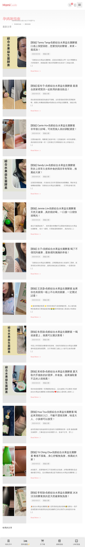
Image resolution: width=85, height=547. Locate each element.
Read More (36, 71)
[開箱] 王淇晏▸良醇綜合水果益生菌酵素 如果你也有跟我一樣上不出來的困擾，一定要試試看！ (54, 292)
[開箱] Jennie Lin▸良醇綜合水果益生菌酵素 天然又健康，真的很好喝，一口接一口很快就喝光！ (54, 212)
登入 (74, 5)
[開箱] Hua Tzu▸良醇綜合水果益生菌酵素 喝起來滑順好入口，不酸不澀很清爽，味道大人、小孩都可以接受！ (54, 415)
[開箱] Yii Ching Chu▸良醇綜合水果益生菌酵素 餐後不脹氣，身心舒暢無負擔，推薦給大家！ (54, 456)
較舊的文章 (7, 528)
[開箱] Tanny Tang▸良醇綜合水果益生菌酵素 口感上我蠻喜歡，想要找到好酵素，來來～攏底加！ (54, 46)
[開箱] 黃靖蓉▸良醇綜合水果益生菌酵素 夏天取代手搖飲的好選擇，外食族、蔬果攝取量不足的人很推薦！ (54, 375)
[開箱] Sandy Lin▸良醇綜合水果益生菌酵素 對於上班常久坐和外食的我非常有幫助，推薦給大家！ (54, 169)
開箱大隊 (46, 54)
